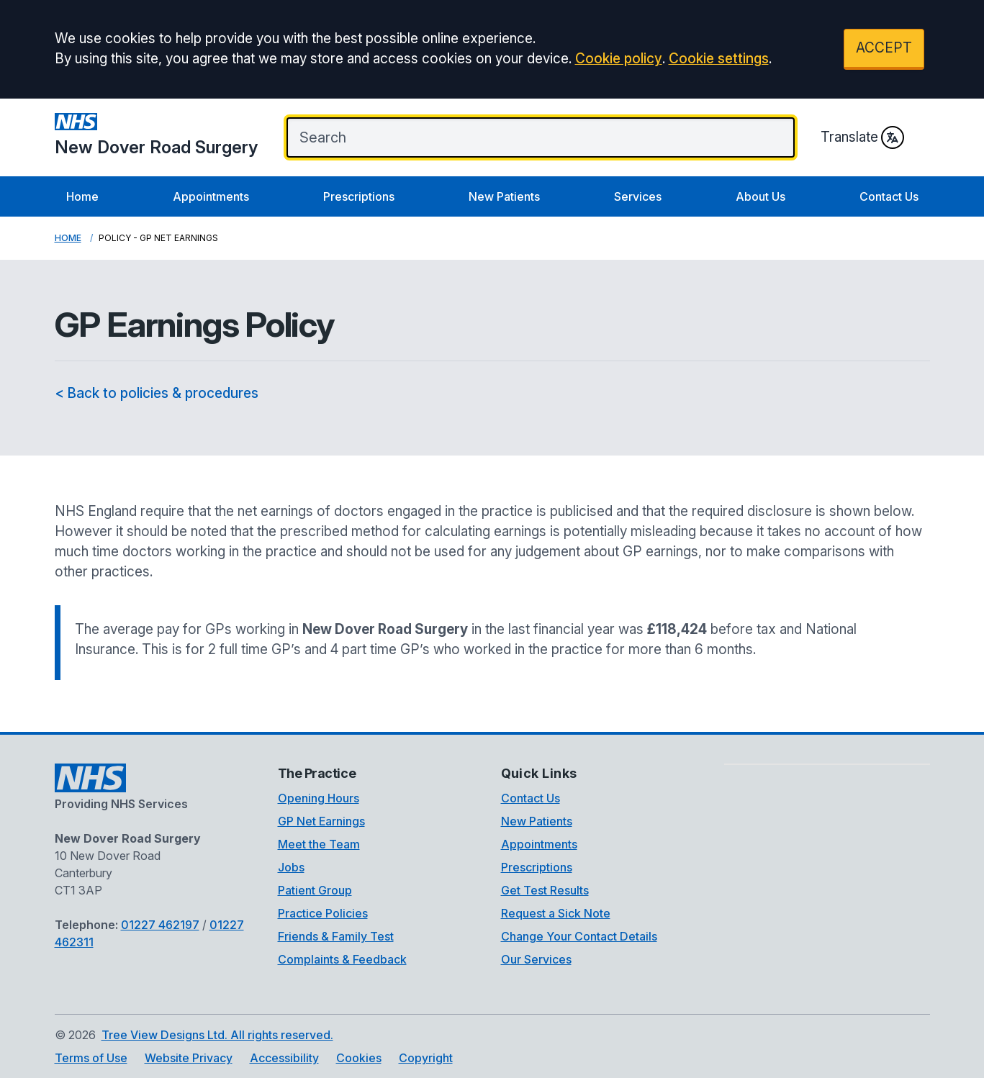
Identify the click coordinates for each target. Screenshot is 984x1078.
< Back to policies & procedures (156, 393)
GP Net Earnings (321, 821)
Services (638, 196)
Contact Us (888, 196)
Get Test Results (545, 890)
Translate (862, 137)
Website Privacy (189, 1058)
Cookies (359, 1058)
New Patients (504, 196)
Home (82, 196)
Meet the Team (319, 844)
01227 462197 (160, 925)
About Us (760, 196)
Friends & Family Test (336, 936)
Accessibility (284, 1058)
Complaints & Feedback (342, 959)
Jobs (291, 867)
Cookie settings (719, 58)
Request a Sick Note (555, 913)
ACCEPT (884, 48)
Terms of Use (91, 1058)
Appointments (211, 196)
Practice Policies (323, 913)
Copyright (426, 1058)
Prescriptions (358, 196)
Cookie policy (618, 58)
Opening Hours (318, 798)
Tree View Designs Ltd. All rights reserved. (217, 1035)
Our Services (536, 959)
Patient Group (315, 890)
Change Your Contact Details (579, 936)
